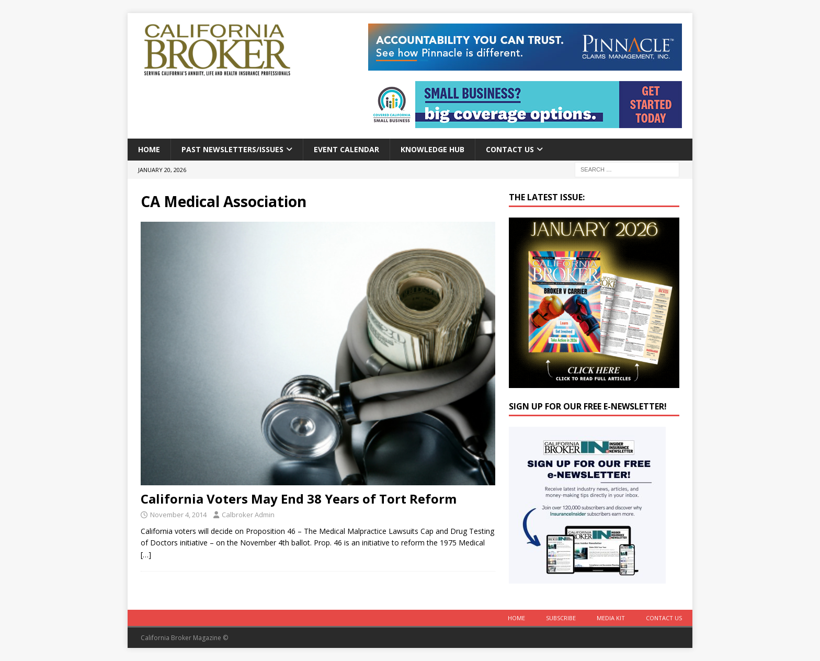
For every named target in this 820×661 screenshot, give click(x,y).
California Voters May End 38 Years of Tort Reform (299, 498)
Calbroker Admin (248, 514)
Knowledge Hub (432, 149)
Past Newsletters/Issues (232, 149)
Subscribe (561, 618)
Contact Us (510, 149)
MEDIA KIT (611, 618)
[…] (146, 555)
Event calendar (346, 149)
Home (149, 149)
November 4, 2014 (178, 514)
